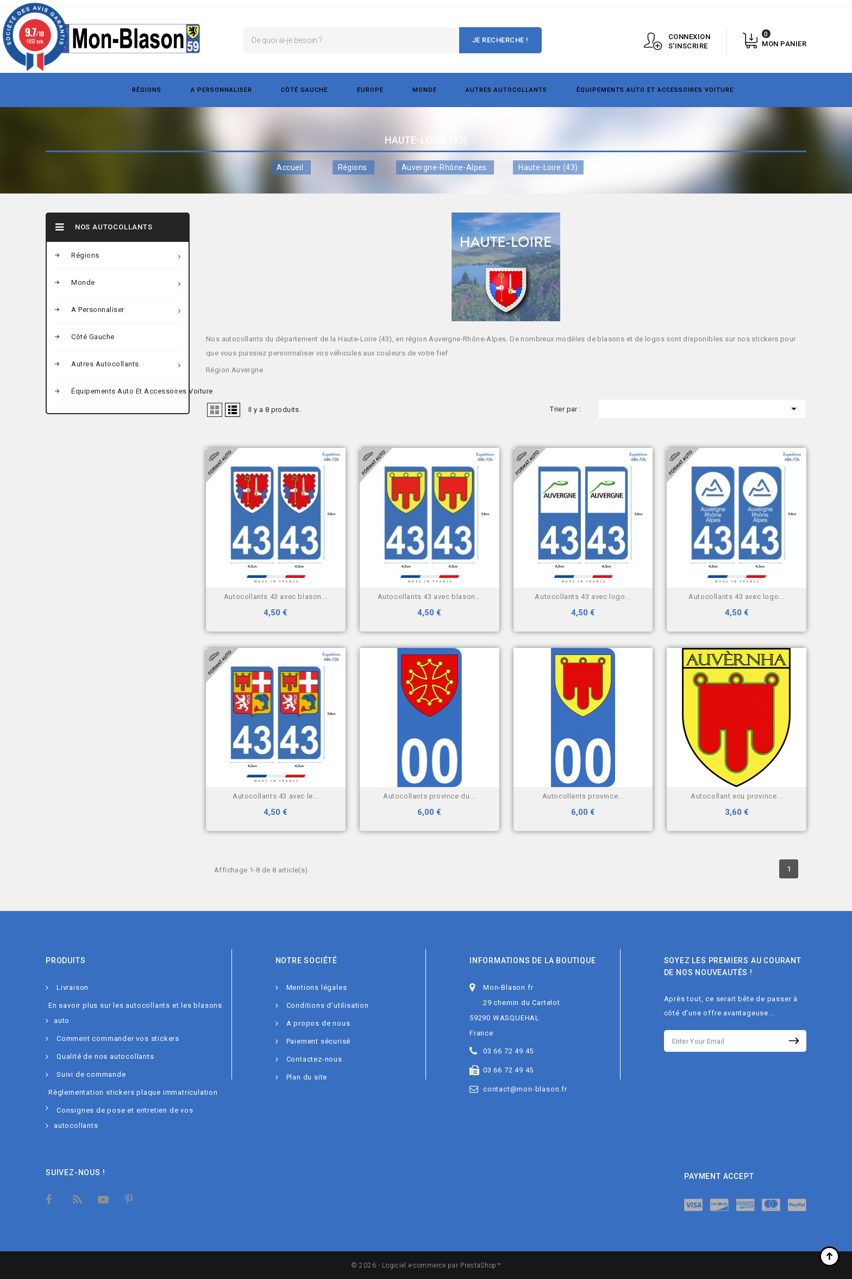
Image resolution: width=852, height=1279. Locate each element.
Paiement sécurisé (318, 1041)
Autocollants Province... (583, 796)
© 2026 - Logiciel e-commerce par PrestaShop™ (426, 1265)
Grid (214, 409)
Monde (424, 89)
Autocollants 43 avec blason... (276, 596)
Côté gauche (304, 89)
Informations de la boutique (532, 960)
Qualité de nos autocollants (105, 1056)
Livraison (73, 987)
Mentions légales (316, 987)
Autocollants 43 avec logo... (583, 596)
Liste (232, 409)
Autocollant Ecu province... (736, 796)
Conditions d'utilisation (327, 1005)
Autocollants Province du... (429, 796)
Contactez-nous (314, 1059)
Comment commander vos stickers (118, 1038)
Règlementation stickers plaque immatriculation (133, 1092)
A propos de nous (318, 1023)
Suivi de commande (91, 1074)
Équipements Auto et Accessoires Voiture (655, 89)
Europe (370, 89)
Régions (146, 89)
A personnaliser (221, 89)
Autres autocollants (506, 89)
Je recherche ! (500, 40)
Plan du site (307, 1077)
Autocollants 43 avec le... (276, 796)
